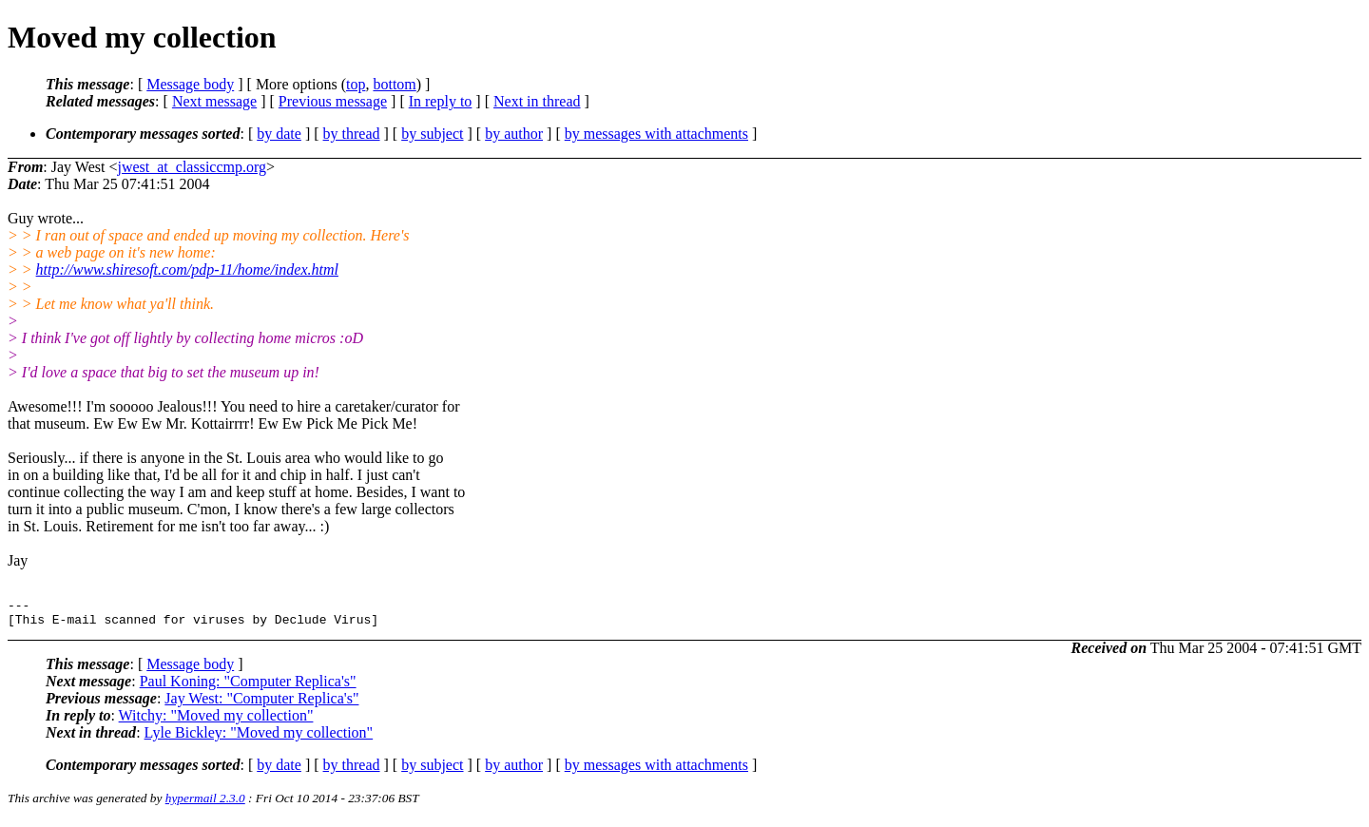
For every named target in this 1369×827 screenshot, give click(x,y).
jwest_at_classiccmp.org (191, 167)
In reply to (440, 101)
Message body (190, 84)
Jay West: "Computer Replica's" (261, 704)
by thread (351, 133)
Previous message (333, 101)
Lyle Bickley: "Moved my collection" (259, 738)
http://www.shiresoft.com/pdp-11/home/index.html (187, 269)
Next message (214, 101)
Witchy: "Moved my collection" (216, 721)
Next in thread (537, 101)
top (355, 84)
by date (279, 133)
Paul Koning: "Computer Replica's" (248, 687)
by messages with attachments (656, 133)
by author (514, 133)
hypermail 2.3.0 (205, 804)
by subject (432, 133)
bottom (394, 84)
